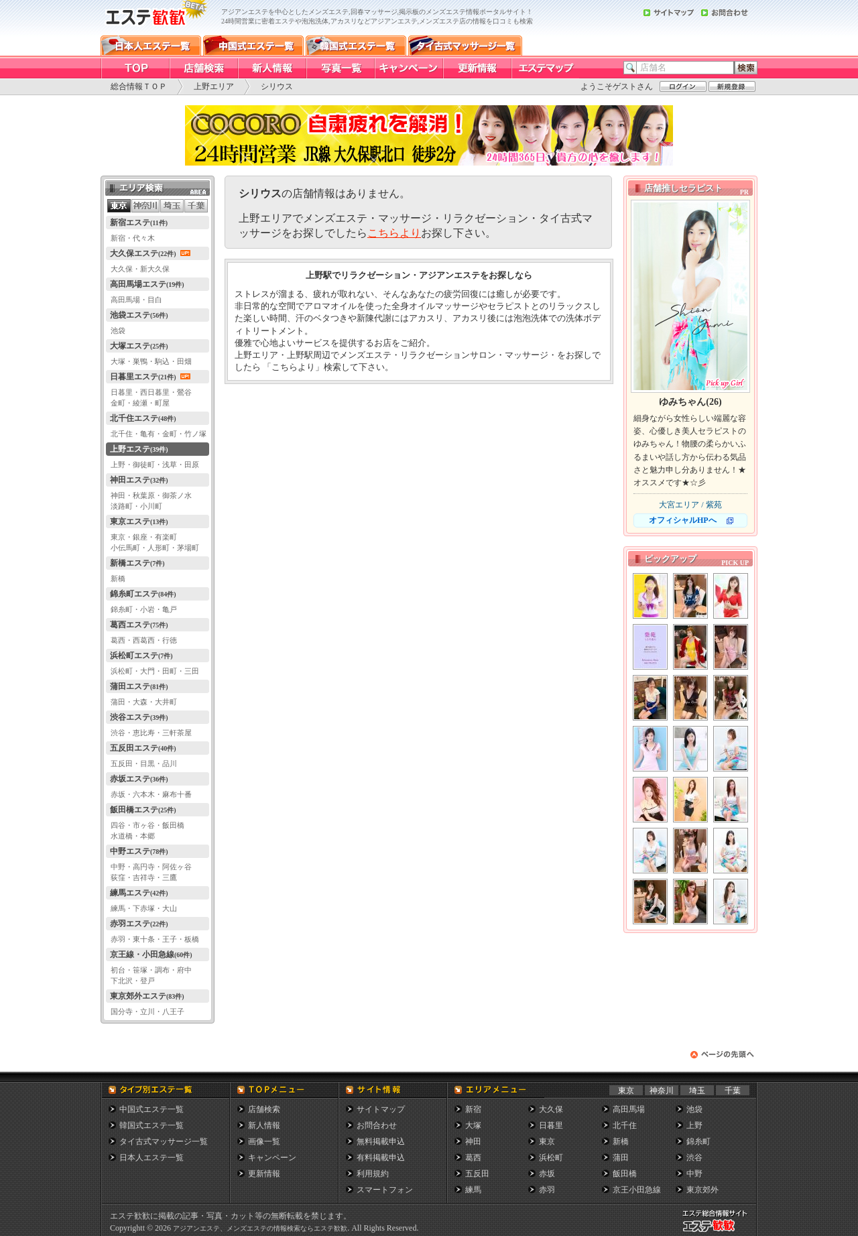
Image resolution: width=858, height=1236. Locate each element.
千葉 (733, 1090)
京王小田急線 (637, 1189)
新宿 (473, 1109)
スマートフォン (385, 1189)
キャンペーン (272, 1157)
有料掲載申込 (381, 1157)
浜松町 (551, 1157)
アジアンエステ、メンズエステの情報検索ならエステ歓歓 (260, 1228)
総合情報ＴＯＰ (139, 86)
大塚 (473, 1125)
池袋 (694, 1109)
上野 (694, 1125)
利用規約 (373, 1173)
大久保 (551, 1109)
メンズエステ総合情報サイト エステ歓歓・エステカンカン (718, 1231)
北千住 (625, 1125)
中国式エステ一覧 (151, 1109)
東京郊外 (702, 1189)
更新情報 (264, 1173)
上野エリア (214, 86)
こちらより (394, 233)
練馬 (473, 1189)
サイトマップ (381, 1109)
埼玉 (697, 1090)
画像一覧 (264, 1141)
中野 (694, 1173)
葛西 (473, 1157)
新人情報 (264, 1125)
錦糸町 (698, 1141)
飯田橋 (625, 1173)
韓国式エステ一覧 (151, 1125)
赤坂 (547, 1173)
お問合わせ (377, 1125)
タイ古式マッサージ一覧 (163, 1141)
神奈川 (662, 1090)
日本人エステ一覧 (151, 1157)
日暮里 (551, 1125)
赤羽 (547, 1189)
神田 (473, 1141)
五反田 (477, 1173)
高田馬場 (629, 1109)
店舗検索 (264, 1109)
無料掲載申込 (381, 1141)
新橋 (621, 1141)
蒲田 (621, 1157)
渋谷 (694, 1157)
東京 (626, 1090)
